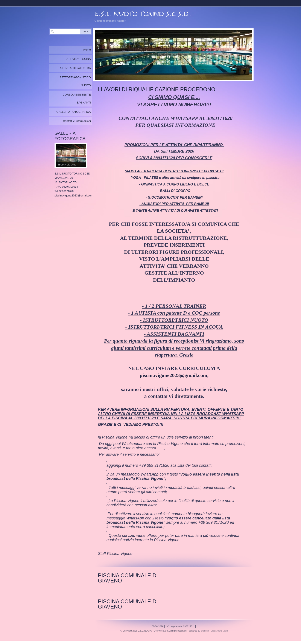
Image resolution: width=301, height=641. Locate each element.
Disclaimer (216, 631)
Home (87, 49)
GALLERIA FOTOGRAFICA (73, 111)
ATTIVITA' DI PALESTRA (75, 68)
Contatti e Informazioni (77, 121)
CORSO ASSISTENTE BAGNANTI (77, 98)
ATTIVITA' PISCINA (79, 58)
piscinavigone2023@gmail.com (173, 375)
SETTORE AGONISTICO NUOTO (75, 81)
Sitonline (205, 631)
